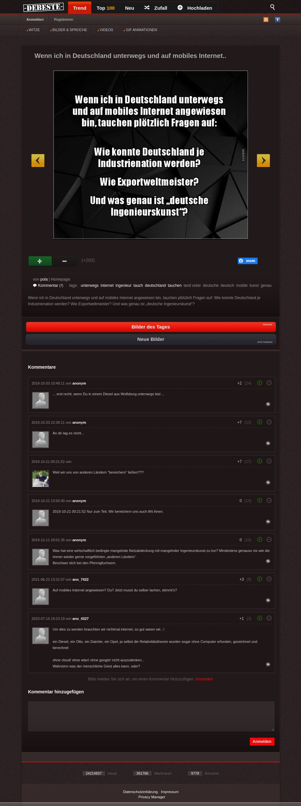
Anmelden (35, 19)
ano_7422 (81, 579)
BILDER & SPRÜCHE (68, 30)
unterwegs (89, 285)
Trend (80, 8)
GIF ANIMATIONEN (140, 30)
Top (106, 8)
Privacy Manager (152, 797)
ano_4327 (81, 619)
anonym (79, 383)
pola (44, 279)
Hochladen (195, 8)
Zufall (156, 8)
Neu (129, 8)
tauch (138, 285)
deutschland (155, 285)
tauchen (175, 285)
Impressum (170, 792)
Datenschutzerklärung (140, 792)
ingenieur (124, 285)
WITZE (33, 30)
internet (107, 285)
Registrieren (63, 19)
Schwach (64, 261)
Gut (40, 261)
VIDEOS (105, 30)
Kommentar (48, 285)
